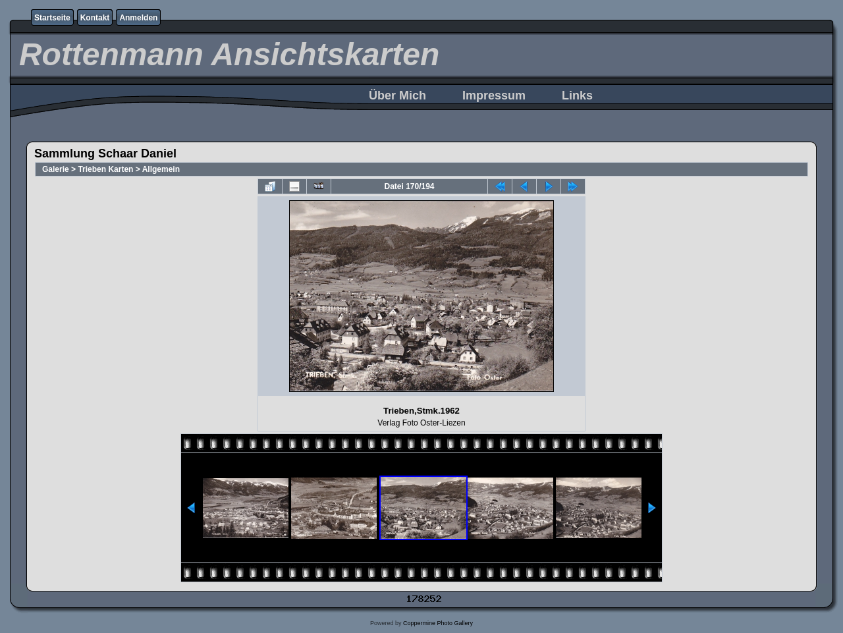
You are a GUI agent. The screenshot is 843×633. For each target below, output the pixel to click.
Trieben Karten (105, 169)
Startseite (52, 17)
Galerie (55, 169)
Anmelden (138, 17)
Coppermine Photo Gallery (438, 623)
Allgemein (161, 169)
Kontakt (95, 17)
